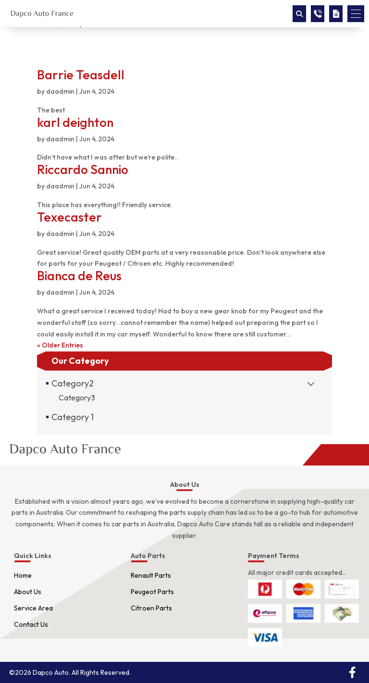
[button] (355, 13)
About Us (27, 591)
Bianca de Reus (79, 276)
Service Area (33, 608)
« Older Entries (60, 345)
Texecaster (69, 217)
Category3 (77, 397)
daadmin (60, 91)
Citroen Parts (151, 608)
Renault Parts (151, 575)
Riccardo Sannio (82, 169)
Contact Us (31, 624)
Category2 (72, 383)
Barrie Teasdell (80, 75)
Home (23, 575)
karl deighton (75, 122)
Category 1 (72, 416)
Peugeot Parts (152, 591)
